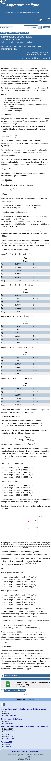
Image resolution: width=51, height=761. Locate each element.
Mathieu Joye (10, 746)
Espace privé (34, 751)
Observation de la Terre (11, 719)
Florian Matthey (10, 715)
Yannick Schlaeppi (42, 58)
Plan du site (15, 751)
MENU (43, 20)
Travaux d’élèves (13, 33)
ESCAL (26, 759)
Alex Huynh (9, 723)
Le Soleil (5, 734)
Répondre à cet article (15, 690)
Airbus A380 (6, 742)
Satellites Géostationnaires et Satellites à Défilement (24, 727)
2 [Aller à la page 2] (4, 704)
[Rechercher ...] (31, 27)
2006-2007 (24, 33)
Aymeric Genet (10, 738)
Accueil (3, 33)
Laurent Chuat (29, 58)
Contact (24, 751)
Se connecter (8, 27)
